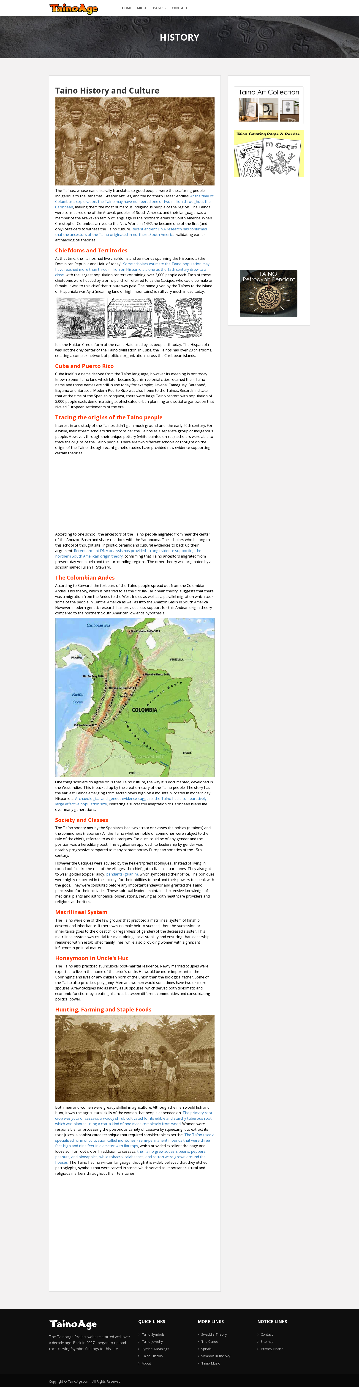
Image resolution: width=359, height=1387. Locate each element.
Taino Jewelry (152, 1341)
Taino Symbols (153, 1334)
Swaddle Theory (214, 1334)
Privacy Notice (272, 1348)
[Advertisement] (135, 490)
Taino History (152, 1356)
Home (127, 8)
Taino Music (210, 1363)
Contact (180, 8)
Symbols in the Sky (215, 1356)
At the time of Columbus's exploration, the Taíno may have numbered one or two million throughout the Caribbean (134, 201)
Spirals (206, 1348)
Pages (160, 8)
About (142, 8)
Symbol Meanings (155, 1348)
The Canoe (209, 1341)
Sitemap (267, 1341)
